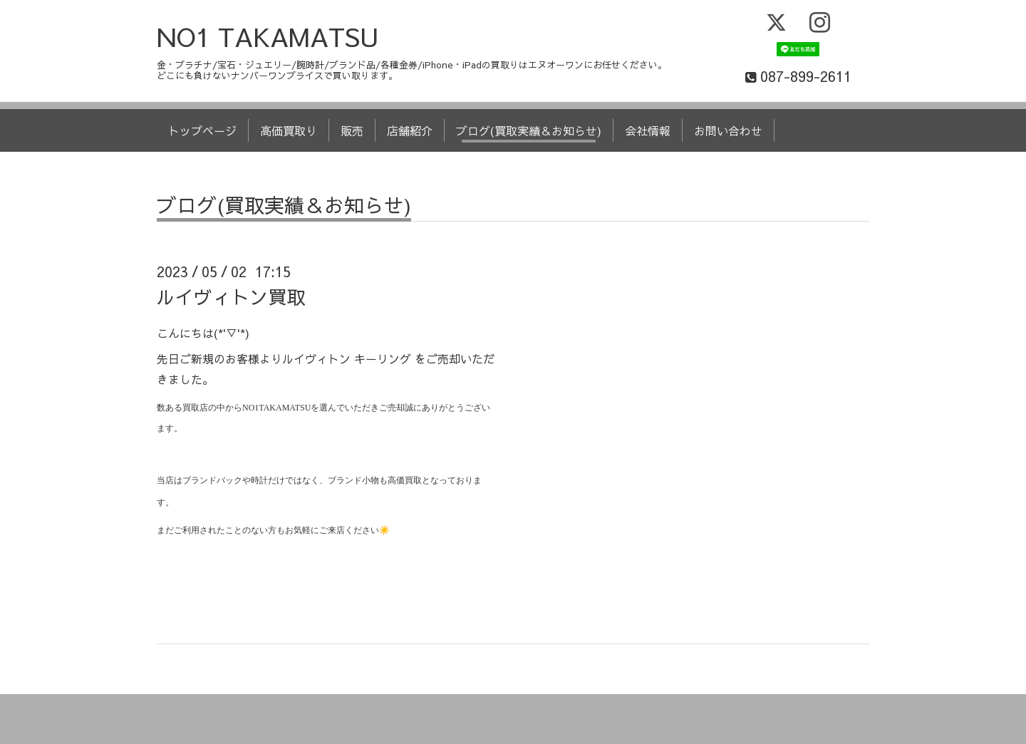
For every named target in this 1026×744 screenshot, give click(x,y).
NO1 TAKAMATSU (268, 36)
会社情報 (647, 130)
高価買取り (288, 130)
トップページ (202, 130)
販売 (352, 130)
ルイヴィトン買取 (231, 296)
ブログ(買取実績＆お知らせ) (528, 130)
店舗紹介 (409, 130)
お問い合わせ (728, 130)
